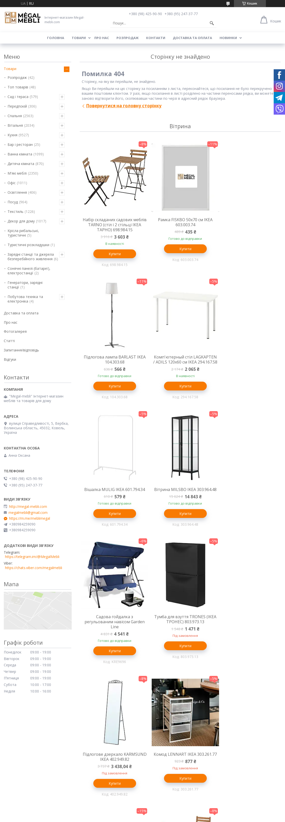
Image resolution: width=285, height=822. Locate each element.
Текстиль (15, 211)
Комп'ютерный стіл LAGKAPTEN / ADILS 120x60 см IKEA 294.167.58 (113, 362)
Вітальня (15, 125)
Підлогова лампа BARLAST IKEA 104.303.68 (247, 222)
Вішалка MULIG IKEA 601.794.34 (180, 357)
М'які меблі (17, 173)
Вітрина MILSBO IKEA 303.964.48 (247, 360)
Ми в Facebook (228, 754)
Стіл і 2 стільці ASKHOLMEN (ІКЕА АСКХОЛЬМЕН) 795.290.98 (248, 636)
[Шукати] (212, 23)
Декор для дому (21, 221)
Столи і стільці (16, 740)
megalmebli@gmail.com (28, 512)
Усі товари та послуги (178, 689)
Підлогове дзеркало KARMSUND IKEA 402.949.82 (247, 498)
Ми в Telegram (227, 762)
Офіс (12, 182)
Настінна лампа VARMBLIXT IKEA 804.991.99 (180, 636)
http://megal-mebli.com (28, 506)
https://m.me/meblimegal (29, 518)
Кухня (12, 135)
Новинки (228, 38)
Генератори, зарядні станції (25, 284)
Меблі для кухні (17, 718)
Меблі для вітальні (161, 718)
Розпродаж (127, 38)
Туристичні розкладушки (28, 244)
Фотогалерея (15, 331)
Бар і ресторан (20, 144)
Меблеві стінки (158, 725)
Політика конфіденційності (209, 792)
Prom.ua (167, 783)
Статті (9, 340)
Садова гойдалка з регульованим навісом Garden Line (113, 500)
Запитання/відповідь (21, 350)
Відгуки (10, 359)
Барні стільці (14, 732)
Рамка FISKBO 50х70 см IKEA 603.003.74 (180, 222)
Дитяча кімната (21, 163)
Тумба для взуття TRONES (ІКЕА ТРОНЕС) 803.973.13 (180, 498)
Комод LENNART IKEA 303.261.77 (113, 636)
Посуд (13, 202)
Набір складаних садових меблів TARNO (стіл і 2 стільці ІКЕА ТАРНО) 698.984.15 (113, 224)
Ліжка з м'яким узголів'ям (95, 725)
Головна (55, 38)
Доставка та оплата (192, 38)
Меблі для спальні (89, 718)
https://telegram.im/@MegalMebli (32, 556)
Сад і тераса (18, 96)
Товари (79, 38)
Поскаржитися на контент (166, 792)
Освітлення (17, 192)
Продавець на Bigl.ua (142, 787)
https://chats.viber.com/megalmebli (33, 568)
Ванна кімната (20, 154)
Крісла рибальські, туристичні (23, 233)
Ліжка (79, 732)
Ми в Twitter (225, 740)
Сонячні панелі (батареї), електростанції (29, 270)
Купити (113, 253)
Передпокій (17, 106)
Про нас (101, 38)
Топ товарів (18, 87)
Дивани (151, 732)
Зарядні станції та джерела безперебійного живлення (31, 256)
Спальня (15, 115)
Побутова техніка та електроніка (25, 299)
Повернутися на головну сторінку (123, 106)
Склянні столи (16, 725)
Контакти (155, 38)
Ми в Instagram (228, 747)
